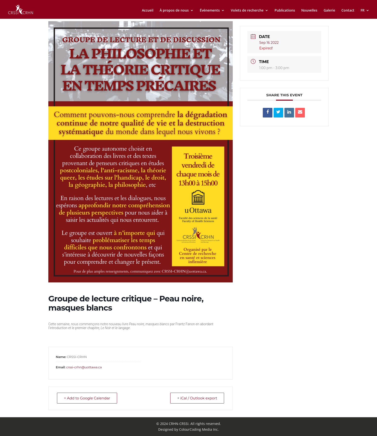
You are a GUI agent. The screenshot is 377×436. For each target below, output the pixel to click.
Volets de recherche (247, 11)
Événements (210, 11)
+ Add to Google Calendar (87, 398)
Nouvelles (309, 11)
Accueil (147, 11)
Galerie (329, 11)
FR (362, 11)
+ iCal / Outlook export (197, 398)
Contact (347, 11)
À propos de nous (174, 11)
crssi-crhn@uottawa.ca (84, 367)
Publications (285, 11)
